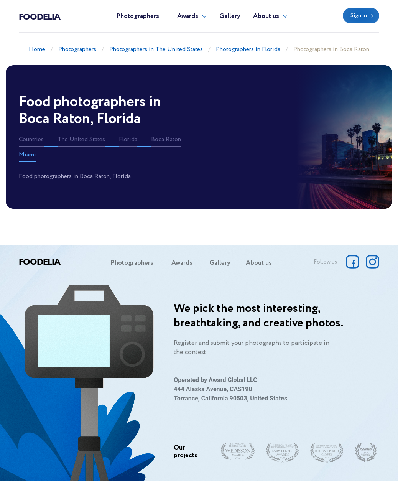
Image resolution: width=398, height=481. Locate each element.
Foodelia (39, 16)
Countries (31, 139)
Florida (128, 139)
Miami (27, 154)
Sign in (358, 16)
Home (37, 49)
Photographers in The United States (156, 49)
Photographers (137, 16)
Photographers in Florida (248, 49)
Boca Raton (166, 139)
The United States (81, 139)
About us (266, 16)
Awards (187, 16)
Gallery (229, 16)
